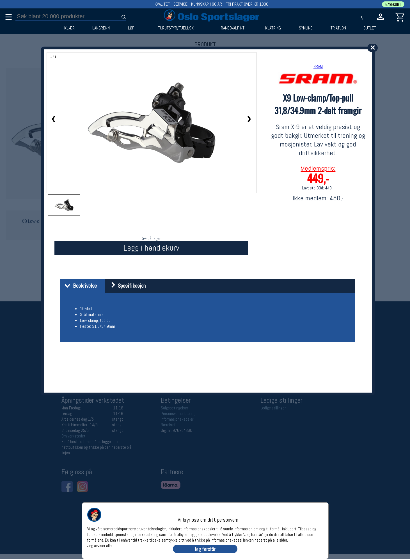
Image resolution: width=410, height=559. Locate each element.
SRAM (318, 66)
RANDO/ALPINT (232, 28)
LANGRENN (101, 28)
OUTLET (369, 28)
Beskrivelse (79, 285)
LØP (131, 28)
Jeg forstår (205, 549)
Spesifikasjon (126, 285)
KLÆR (69, 28)
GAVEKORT (393, 4)
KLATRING (273, 28)
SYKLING (306, 28)
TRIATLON (338, 28)
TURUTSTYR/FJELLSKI (176, 28)
